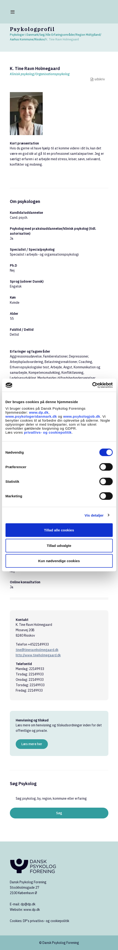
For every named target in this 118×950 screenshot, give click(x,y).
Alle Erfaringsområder (60, 34)
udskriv (100, 79)
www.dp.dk (39, 412)
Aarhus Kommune (21, 39)
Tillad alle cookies (59, 530)
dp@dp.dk (28, 904)
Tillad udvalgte (59, 545)
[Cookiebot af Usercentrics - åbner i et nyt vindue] (92, 385)
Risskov (39, 39)
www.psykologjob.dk (81, 416)
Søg (42, 34)
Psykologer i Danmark (24, 34)
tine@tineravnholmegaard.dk (37, 650)
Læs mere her (31, 744)
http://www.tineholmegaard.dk (38, 655)
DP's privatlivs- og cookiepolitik (46, 921)
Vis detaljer (94, 515)
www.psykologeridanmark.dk (31, 416)
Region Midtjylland (88, 34)
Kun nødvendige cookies (59, 561)
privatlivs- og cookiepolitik (48, 432)
